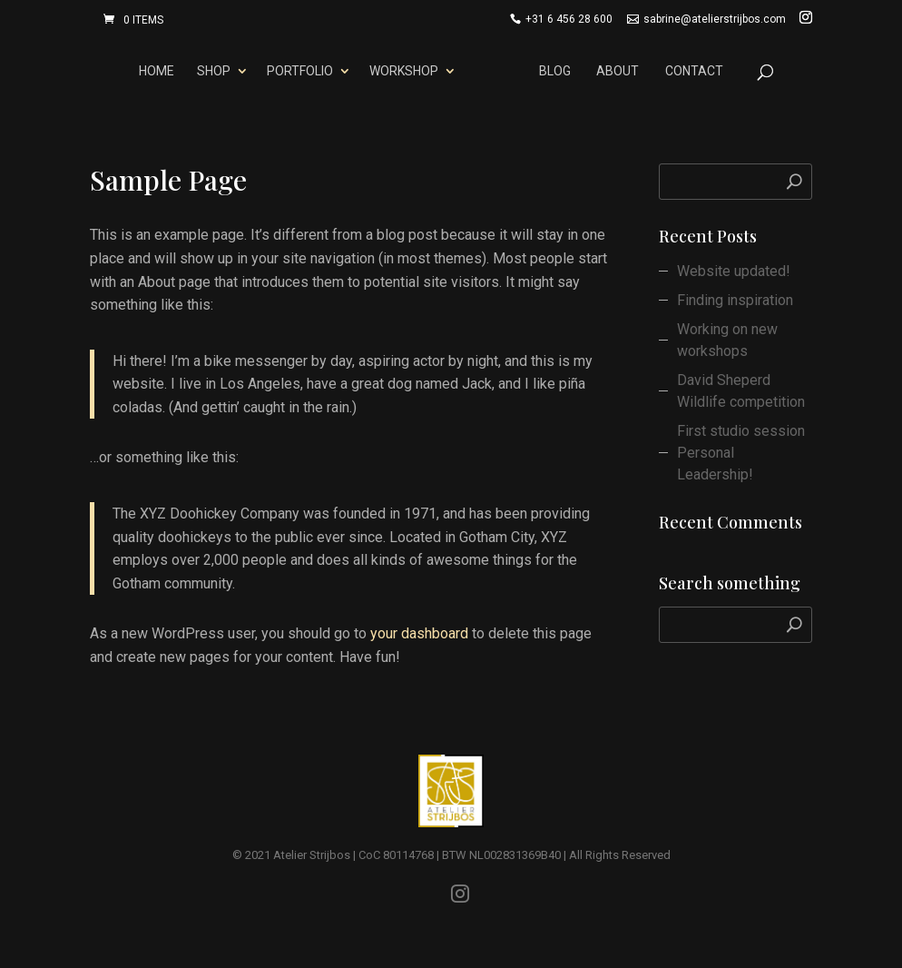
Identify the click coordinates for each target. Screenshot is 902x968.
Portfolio (296, 71)
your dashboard (419, 633)
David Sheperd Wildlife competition (741, 390)
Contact (697, 71)
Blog (558, 71)
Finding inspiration (735, 300)
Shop (210, 71)
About (621, 71)
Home (154, 71)
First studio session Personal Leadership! (741, 452)
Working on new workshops (727, 340)
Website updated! (733, 271)
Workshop (400, 71)
